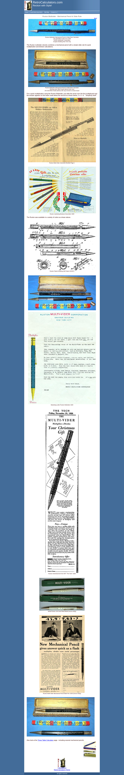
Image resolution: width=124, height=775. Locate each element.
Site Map (46, 12)
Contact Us (54, 12)
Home (26, 12)
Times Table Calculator (45, 740)
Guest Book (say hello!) (36, 12)
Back (95, 18)
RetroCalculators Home (62, 770)
